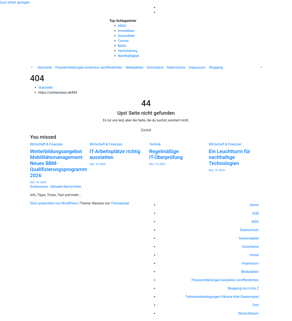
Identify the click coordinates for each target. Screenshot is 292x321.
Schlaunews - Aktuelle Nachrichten (56, 34)
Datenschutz (176, 67)
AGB (255, 213)
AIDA (255, 222)
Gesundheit (126, 36)
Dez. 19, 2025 (38, 182)
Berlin (122, 46)
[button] (31, 67)
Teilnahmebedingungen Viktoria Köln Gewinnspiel (222, 297)
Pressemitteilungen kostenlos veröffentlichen (88, 67)
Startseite (45, 67)
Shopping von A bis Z (243, 288)
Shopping (216, 67)
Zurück (146, 130)
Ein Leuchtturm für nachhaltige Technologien (229, 157)
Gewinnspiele (249, 238)
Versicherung (128, 51)
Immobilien (126, 31)
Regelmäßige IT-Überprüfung (166, 154)
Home (254, 205)
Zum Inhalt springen (15, 2)
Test (255, 305)
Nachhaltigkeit (128, 56)
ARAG (122, 26)
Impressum (197, 67)
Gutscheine (155, 67)
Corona (123, 41)
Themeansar (120, 203)
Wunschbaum (248, 313)
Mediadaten (134, 67)
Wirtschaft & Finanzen (46, 144)
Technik (155, 144)
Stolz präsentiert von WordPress (54, 203)
